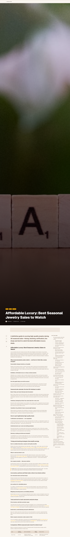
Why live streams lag (14, 495)
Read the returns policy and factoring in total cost (59, 420)
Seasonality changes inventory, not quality (58, 341)
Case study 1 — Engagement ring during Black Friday (59, 399)
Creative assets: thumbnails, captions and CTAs (59, 413)
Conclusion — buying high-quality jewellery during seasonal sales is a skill (59, 444)
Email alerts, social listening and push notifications (59, 390)
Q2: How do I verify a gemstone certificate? (60, 427)
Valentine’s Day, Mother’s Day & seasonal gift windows (59, 356)
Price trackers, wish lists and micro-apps (59, 387)
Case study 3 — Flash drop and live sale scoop (59, 403)
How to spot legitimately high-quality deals (58, 358)
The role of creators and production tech (59, 410)
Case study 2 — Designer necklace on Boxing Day (59, 401)
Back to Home (9, 1)
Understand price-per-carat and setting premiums (59, 363)
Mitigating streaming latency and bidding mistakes (59, 383)
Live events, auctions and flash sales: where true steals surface (58, 376)
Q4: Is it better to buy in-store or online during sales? (61, 433)
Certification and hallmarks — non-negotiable (59, 360)
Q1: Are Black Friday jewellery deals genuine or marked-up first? (60, 424)
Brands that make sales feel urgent (59, 408)
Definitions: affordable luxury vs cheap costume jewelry (59, 343)
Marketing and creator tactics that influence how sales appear (58, 406)
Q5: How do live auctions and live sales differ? (60, 436)
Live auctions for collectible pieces (59, 380)
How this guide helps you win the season (59, 346)
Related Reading (57, 447)
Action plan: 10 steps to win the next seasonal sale (58, 440)
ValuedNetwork (33, 520)
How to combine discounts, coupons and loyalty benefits (59, 370)
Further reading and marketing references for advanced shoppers (58, 442)
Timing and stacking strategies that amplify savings (58, 367)
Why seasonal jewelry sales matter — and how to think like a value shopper (58, 338)
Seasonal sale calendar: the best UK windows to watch (58, 348)
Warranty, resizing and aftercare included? (58, 365)
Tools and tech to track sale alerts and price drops (58, 385)
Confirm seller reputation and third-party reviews (59, 417)
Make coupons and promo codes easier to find (59, 392)
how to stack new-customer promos (27, 447)
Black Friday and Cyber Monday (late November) (59, 350)
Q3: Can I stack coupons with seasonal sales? (60, 430)
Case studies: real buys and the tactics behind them (58, 396)
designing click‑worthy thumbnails (17, 480)
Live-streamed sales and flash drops (59, 378)
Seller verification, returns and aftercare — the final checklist (58, 415)
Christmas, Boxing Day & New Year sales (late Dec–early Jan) (59, 353)
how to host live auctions (22, 487)
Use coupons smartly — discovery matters (59, 373)
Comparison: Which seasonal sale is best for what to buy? (58, 394)
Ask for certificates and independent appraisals (59, 422)
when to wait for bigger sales (21, 456)
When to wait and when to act (60, 371)
